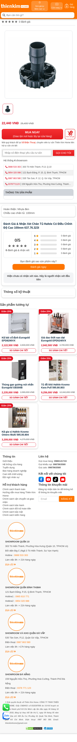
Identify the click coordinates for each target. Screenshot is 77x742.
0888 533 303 (14, 167)
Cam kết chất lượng (12, 474)
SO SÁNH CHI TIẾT (19, 350)
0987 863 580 (14, 178)
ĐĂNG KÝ (66, 499)
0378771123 (14, 184)
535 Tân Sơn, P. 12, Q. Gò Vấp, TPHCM (41, 178)
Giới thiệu (7, 461)
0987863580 (59, 464)
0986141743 (60, 461)
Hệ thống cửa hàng (12, 464)
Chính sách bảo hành (13, 505)
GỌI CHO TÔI (63, 153)
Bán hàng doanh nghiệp (15, 470)
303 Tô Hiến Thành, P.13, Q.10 (37, 167)
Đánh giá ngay (38, 267)
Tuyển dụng (9, 467)
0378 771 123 (24, 688)
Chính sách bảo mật (13, 512)
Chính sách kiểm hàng (14, 515)
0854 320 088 (14, 172)
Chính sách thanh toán (14, 489)
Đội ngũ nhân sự (11, 477)
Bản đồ (10, 564)
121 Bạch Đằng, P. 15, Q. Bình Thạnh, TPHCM (44, 172)
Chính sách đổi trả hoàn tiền (17, 508)
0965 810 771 (22, 596)
